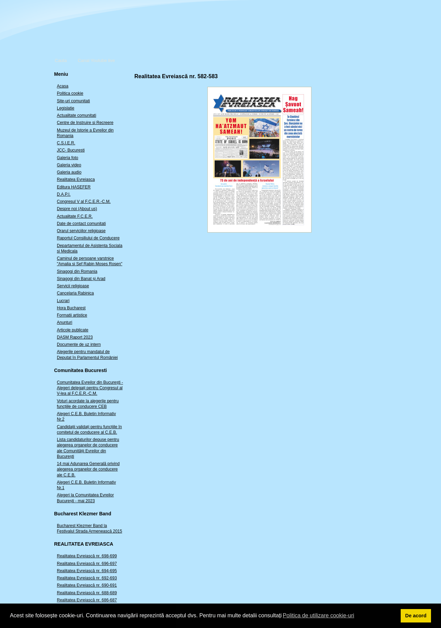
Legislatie (65, 108)
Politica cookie (70, 93)
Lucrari (63, 300)
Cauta (61, 60)
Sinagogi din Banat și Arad (81, 278)
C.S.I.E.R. (66, 143)
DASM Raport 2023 (75, 337)
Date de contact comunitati (81, 223)
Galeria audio (69, 172)
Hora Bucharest (71, 308)
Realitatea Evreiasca (76, 179)
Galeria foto (67, 157)
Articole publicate (72, 330)
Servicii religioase (73, 286)
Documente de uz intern (79, 344)
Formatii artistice (72, 315)
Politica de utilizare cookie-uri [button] (318, 615)
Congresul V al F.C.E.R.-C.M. (84, 201)
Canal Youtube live (96, 60)
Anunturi (64, 322)
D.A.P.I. (64, 194)
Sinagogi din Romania (77, 271)
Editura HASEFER (74, 187)
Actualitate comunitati (76, 115)
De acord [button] (416, 615)
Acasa (62, 86)
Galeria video (69, 165)
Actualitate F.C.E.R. (75, 216)
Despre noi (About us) (77, 208)
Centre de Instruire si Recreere (85, 122)
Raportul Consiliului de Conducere (88, 238)
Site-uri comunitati (73, 101)
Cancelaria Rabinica (75, 293)
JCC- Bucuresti (71, 150)
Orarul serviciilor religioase (81, 230)
